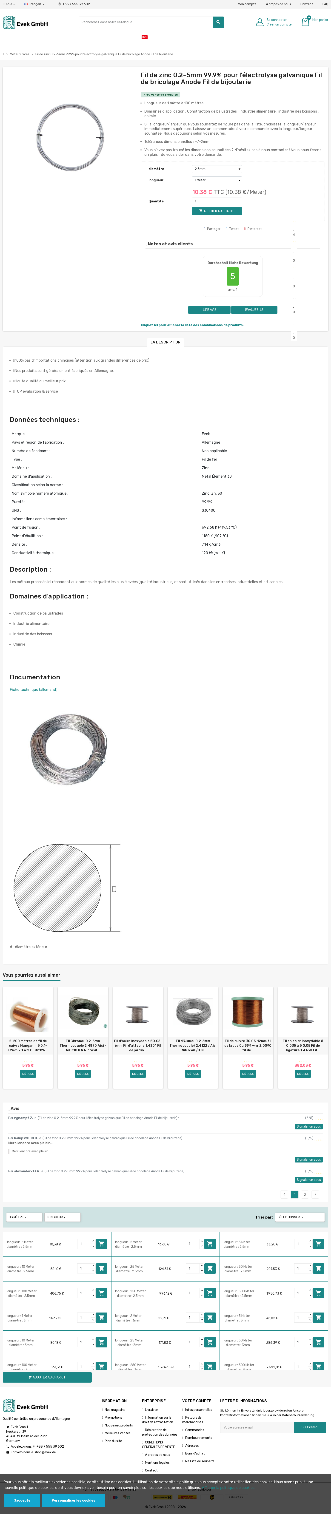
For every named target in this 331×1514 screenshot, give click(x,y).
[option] (27, 1038)
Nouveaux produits (119, 1425)
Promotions (113, 1418)
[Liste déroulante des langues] (34, 4)
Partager (212, 229)
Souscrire (310, 1427)
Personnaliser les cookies (73, 1501)
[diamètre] (217, 169)
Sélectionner (291, 1217)
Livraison (151, 1410)
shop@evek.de (45, 1452)
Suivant (315, 1194)
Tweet (232, 229)
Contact (306, 4)
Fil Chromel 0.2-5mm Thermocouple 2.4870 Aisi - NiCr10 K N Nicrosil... (83, 1045)
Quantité (156, 201)
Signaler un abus (309, 1126)
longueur (155, 180)
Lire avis (209, 310)
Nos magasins (115, 1410)
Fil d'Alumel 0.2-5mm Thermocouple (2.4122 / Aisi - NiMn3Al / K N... (193, 1045)
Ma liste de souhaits (199, 1461)
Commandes (194, 1430)
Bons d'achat (195, 1453)
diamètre (156, 169)
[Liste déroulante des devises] (9, 4)
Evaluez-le (254, 310)
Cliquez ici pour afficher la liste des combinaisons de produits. (192, 325)
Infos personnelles (198, 1410)
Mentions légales (157, 1463)
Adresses (192, 1446)
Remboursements (198, 1438)
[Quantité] (217, 201)
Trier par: (264, 1217)
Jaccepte (22, 1501)
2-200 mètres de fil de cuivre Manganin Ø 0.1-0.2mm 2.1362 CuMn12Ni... (27, 1045)
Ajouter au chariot (101, 1244)
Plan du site (113, 1441)
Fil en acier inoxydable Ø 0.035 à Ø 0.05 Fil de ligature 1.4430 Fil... (303, 1045)
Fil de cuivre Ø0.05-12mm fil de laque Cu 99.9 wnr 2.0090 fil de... (248, 1045)
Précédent (284, 1194)
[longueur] (217, 180)
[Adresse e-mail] (257, 1427)
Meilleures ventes (118, 1433)
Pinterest (253, 229)
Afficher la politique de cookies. (228, 1488)
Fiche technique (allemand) (33, 689)
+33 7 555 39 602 (74, 4)
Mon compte (247, 4)
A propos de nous (278, 4)
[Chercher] (151, 22)
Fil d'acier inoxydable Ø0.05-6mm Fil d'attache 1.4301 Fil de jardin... (138, 1045)
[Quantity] (84, 1244)
